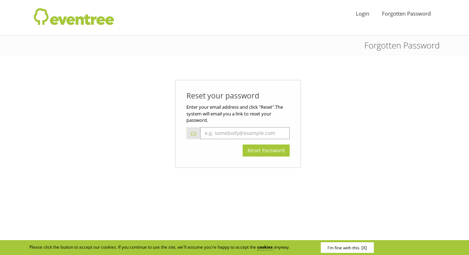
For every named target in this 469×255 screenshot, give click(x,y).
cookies (265, 247)
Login (363, 13)
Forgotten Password (407, 13)
